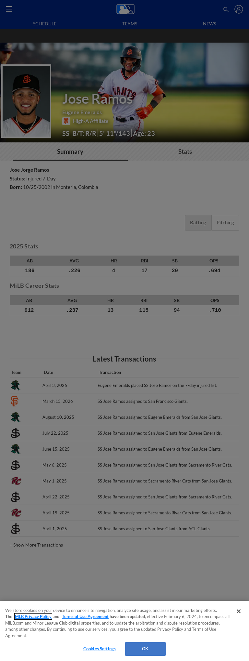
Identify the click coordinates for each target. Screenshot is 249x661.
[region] (124, 631)
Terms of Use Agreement (85, 616)
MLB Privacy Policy (33, 616)
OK (145, 648)
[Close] (238, 611)
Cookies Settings (99, 648)
